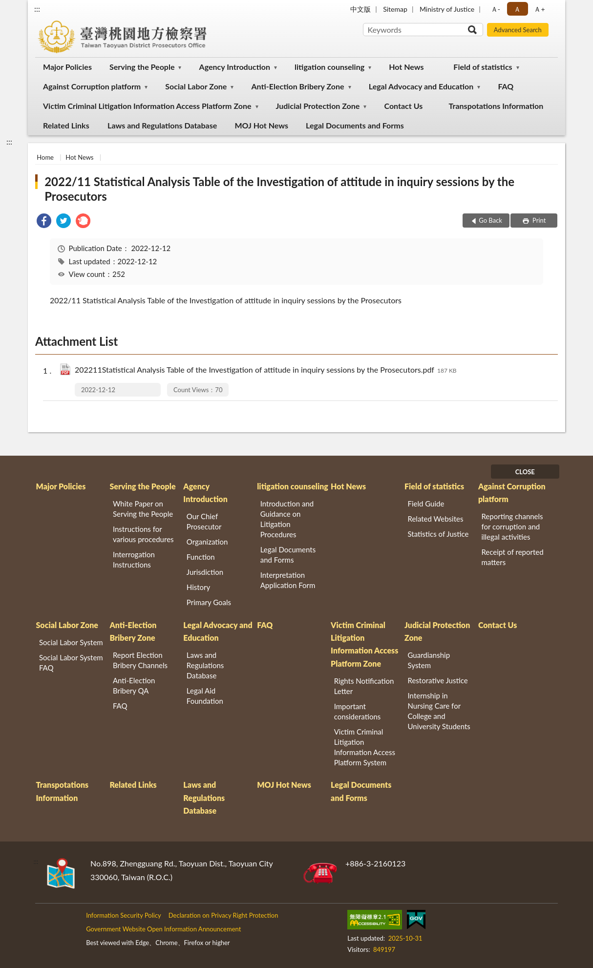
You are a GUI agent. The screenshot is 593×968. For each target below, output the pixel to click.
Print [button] (538, 220)
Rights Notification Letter (364, 685)
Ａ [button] (517, 9)
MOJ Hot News (261, 125)
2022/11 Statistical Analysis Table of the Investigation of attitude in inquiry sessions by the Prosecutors (279, 188)
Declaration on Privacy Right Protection (223, 915)
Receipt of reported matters (512, 557)
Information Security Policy (123, 915)
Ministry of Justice (447, 9)
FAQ (505, 86)
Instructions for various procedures (143, 534)
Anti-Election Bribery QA (134, 685)
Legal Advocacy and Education (421, 86)
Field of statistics (482, 66)
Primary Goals (209, 602)
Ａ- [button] (495, 9)
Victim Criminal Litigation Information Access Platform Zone (147, 105)
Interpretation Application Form (288, 579)
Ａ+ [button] (539, 9)
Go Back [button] (490, 220)
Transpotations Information (496, 105)
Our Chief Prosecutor (204, 521)
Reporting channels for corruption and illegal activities (512, 526)
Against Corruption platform (92, 86)
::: (37, 8)
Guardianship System (429, 660)
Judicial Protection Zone (318, 105)
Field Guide (426, 503)
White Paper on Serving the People (143, 508)
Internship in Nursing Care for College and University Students (439, 711)
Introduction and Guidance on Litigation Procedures (287, 519)
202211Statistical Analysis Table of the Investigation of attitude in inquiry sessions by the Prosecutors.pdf (266, 370)
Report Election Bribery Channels (140, 660)
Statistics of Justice (438, 533)
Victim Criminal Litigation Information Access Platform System (364, 747)
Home (45, 157)
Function (201, 556)
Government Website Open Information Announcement (163, 929)
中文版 (360, 9)
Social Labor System (71, 642)
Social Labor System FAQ (71, 662)
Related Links (66, 125)
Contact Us (403, 105)
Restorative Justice (438, 680)
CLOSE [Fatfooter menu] (525, 472)
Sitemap (395, 9)
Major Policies (67, 66)
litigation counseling (329, 66)
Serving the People (141, 66)
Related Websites (436, 518)
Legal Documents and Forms (355, 125)
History (198, 587)
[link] (44, 222)
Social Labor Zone (196, 86)
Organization (207, 541)
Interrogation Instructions (134, 559)
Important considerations (357, 711)
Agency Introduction (234, 66)
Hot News (406, 66)
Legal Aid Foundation (205, 695)
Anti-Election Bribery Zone (298, 86)
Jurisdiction (205, 572)
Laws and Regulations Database (162, 125)
